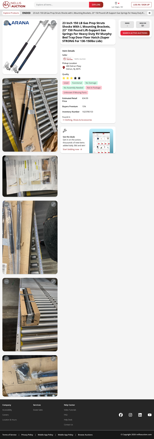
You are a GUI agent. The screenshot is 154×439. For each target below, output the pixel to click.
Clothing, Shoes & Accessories (77, 120)
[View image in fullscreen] (53, 22)
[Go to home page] (14, 4)
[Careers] (5, 415)
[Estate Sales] (38, 410)
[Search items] (62, 5)
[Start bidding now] (72, 149)
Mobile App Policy (45, 434)
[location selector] (117, 4)
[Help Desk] (68, 419)
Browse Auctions (85, 434)
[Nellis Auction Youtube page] (150, 415)
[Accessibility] (7, 410)
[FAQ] (65, 415)
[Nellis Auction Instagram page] (130, 415)
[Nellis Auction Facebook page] (121, 415)
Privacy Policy (27, 434)
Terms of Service (9, 434)
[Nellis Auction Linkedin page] (140, 415)
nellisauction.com (144, 434)
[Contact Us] (68, 424)
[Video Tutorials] (70, 410)
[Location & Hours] (9, 419)
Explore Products (11, 13)
